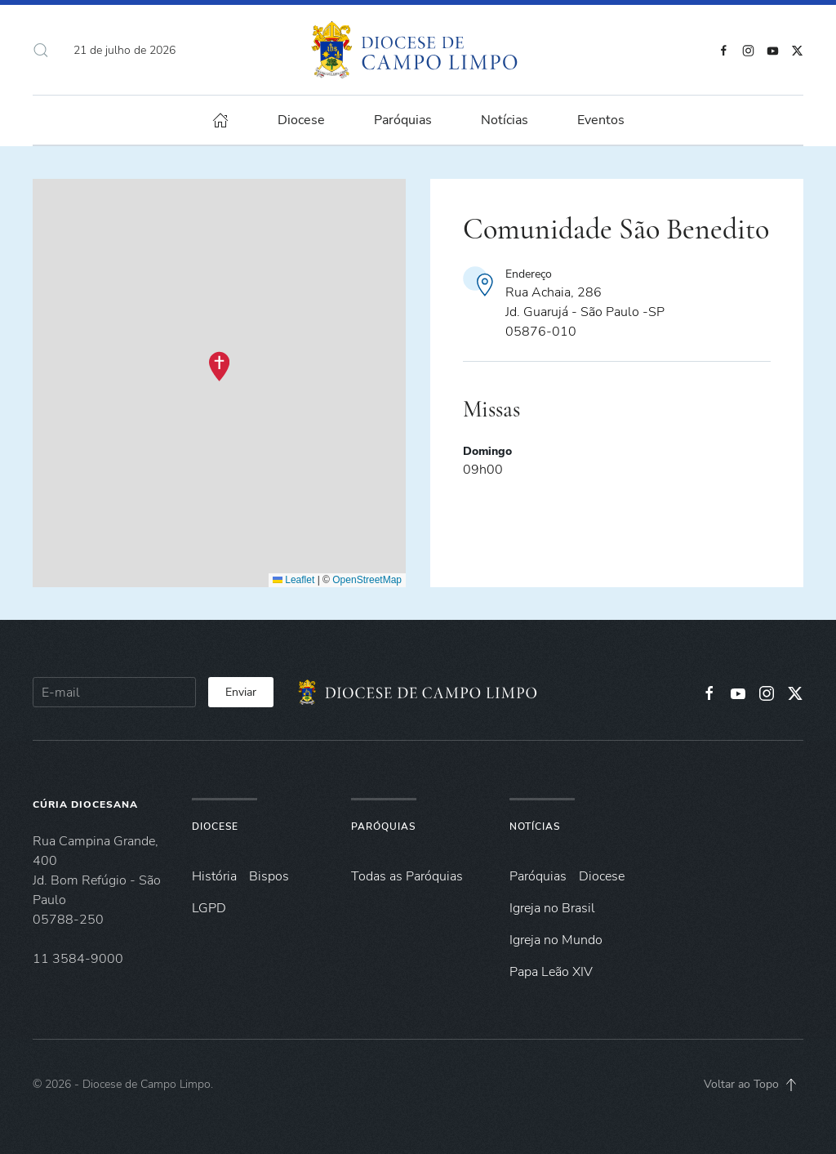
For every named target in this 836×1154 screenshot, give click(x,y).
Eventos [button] (601, 120)
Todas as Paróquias (407, 876)
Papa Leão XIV (551, 972)
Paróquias (403, 120)
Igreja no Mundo (556, 940)
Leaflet (293, 580)
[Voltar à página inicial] (418, 49)
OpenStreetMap (367, 580)
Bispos (269, 876)
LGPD (209, 908)
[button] (41, 50)
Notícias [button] (504, 120)
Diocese (215, 826)
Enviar (240, 692)
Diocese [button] (301, 120)
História (214, 876)
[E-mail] (114, 692)
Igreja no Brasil (552, 908)
